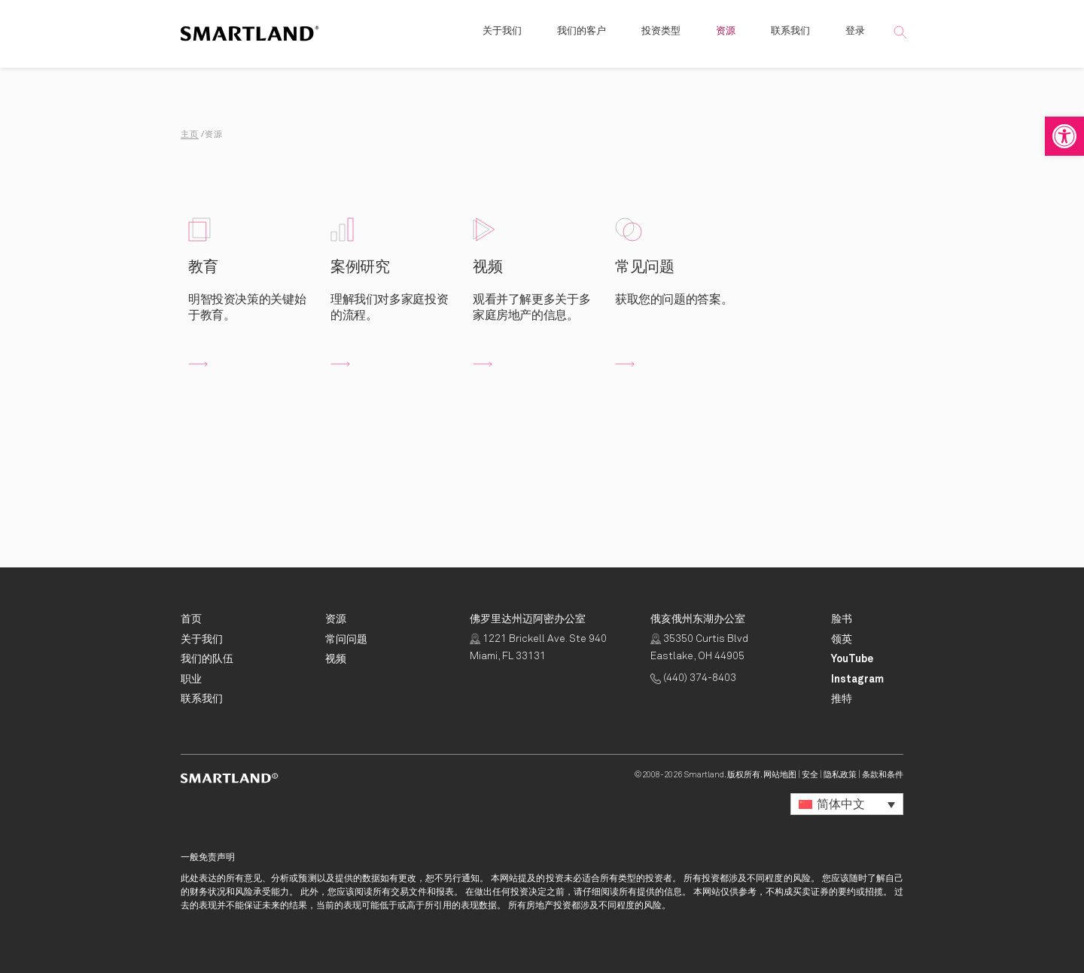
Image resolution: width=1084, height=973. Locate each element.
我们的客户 (581, 37)
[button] (1064, 136)
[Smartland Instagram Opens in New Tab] (857, 679)
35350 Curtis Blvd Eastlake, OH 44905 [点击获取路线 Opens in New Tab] (699, 648)
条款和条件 (882, 775)
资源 (725, 37)
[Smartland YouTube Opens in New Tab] (852, 659)
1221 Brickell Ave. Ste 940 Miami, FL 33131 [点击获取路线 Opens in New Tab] (538, 648)
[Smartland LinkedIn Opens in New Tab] (841, 639)
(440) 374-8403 (693, 678)
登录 (855, 37)
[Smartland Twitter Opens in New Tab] (841, 699)
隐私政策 (840, 775)
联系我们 (790, 37)
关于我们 (502, 37)
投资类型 (661, 37)
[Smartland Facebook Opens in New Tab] (841, 619)
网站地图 (779, 775)
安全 (810, 775)
